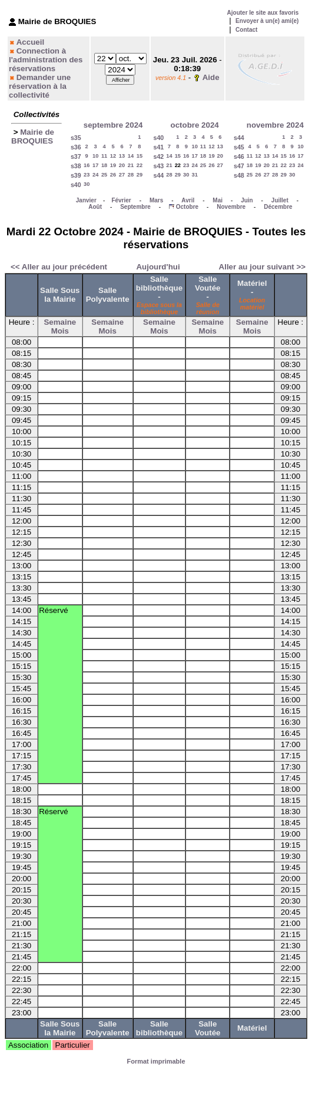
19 (113, 165)
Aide (211, 77)
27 (122, 175)
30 (86, 184)
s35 (76, 137)
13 (122, 156)
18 (104, 165)
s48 (239, 175)
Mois (60, 330)
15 (139, 156)
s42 (158, 156)
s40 (76, 184)
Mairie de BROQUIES (32, 136)
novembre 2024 (275, 125)
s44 (158, 175)
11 (104, 156)
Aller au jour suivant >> (262, 266)
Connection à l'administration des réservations (45, 59)
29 (139, 175)
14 (131, 156)
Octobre (187, 207)
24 (95, 175)
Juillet (279, 200)
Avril (187, 200)
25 (104, 175)
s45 (239, 147)
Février (121, 200)
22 (139, 165)
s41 (158, 147)
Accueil (30, 42)
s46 (239, 156)
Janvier (86, 200)
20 (122, 165)
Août (95, 207)
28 (131, 175)
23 (86, 175)
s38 (76, 165)
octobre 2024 (195, 125)
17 (95, 165)
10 (95, 156)
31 (194, 175)
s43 (158, 165)
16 (86, 165)
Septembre (135, 207)
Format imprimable (156, 1061)
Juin (247, 200)
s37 (76, 156)
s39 (76, 175)
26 (113, 175)
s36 (76, 147)
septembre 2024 (113, 125)
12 (113, 156)
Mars (156, 200)
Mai (218, 200)
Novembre (231, 207)
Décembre (278, 207)
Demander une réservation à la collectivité (40, 86)
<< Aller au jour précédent (59, 266)
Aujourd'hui (158, 266)
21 (131, 165)
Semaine (60, 322)
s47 (239, 165)
